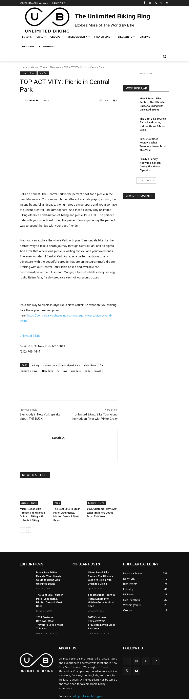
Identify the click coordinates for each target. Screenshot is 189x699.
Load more (146, 165)
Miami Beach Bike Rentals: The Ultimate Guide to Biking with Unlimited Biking (35, 512)
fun (102, 365)
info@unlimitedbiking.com (88, 681)
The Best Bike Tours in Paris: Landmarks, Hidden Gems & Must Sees (67, 512)
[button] (164, 56)
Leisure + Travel (38, 67)
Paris (57, 502)
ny (58, 370)
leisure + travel (29, 370)
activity (35, 365)
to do (87, 370)
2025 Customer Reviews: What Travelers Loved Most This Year (102, 512)
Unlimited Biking (30, 336)
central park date (70, 365)
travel (97, 370)
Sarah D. (33, 100)
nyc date (76, 370)
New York (55, 67)
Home (23, 67)
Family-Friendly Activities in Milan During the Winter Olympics (154, 151)
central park (50, 365)
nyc (65, 370)
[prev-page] (22, 525)
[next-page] (28, 525)
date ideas (90, 365)
